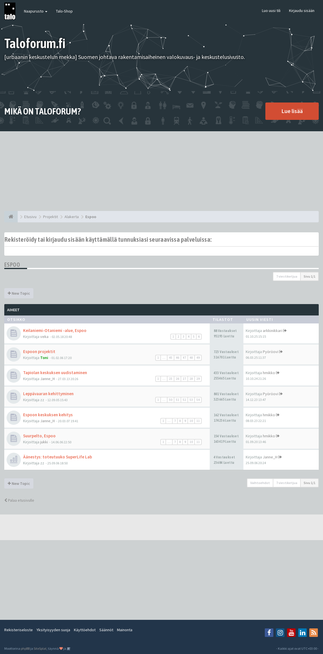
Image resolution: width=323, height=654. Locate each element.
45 (170, 358)
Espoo (12, 264)
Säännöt (106, 629)
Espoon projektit (39, 351)
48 (191, 358)
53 (191, 400)
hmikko (269, 372)
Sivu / (309, 276)
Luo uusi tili (271, 10)
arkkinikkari (272, 330)
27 (184, 379)
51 (177, 400)
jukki (44, 441)
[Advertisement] (161, 171)
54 (198, 400)
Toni (44, 357)
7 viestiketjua (286, 276)
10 (191, 421)
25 (170, 379)
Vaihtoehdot (260, 483)
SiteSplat (40, 648)
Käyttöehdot (85, 629)
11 (198, 421)
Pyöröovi (270, 351)
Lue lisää (292, 110)
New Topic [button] (19, 293)
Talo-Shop (64, 11)
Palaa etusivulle (19, 500)
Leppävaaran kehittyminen (48, 393)
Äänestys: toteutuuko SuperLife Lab (57, 457)
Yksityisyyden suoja (53, 629)
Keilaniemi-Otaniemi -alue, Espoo (54, 330)
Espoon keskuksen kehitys (48, 414)
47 (184, 358)
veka (44, 336)
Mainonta (124, 629)
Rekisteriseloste (18, 629)
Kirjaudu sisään (301, 10)
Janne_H (47, 378)
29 (198, 379)
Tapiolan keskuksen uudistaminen (55, 372)
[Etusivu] (11, 216)
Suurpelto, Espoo (39, 435)
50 (170, 400)
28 (191, 379)
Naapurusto (35, 11)
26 (177, 379)
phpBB (25, 648)
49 (198, 358)
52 (184, 400)
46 (177, 358)
